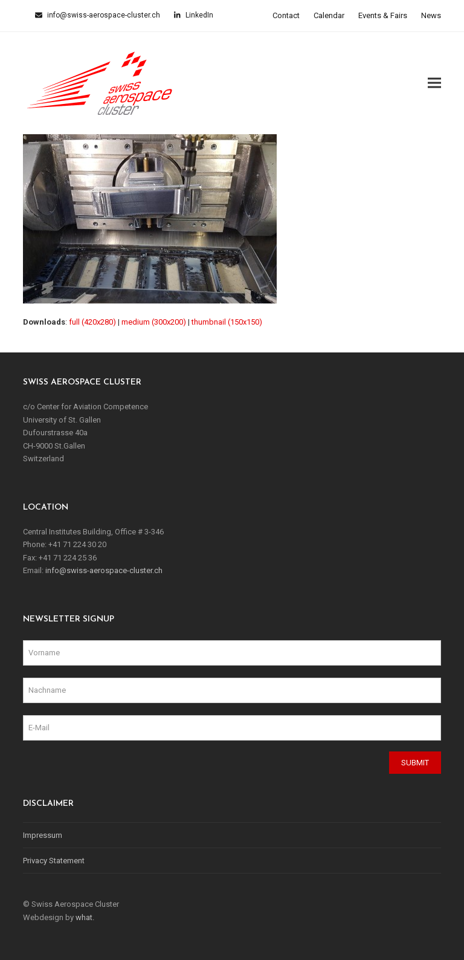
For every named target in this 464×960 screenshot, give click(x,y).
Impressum (42, 835)
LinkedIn (198, 15)
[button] (434, 83)
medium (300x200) (153, 321)
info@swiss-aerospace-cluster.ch (102, 15)
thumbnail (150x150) (227, 321)
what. (85, 917)
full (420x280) (92, 321)
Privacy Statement (54, 860)
